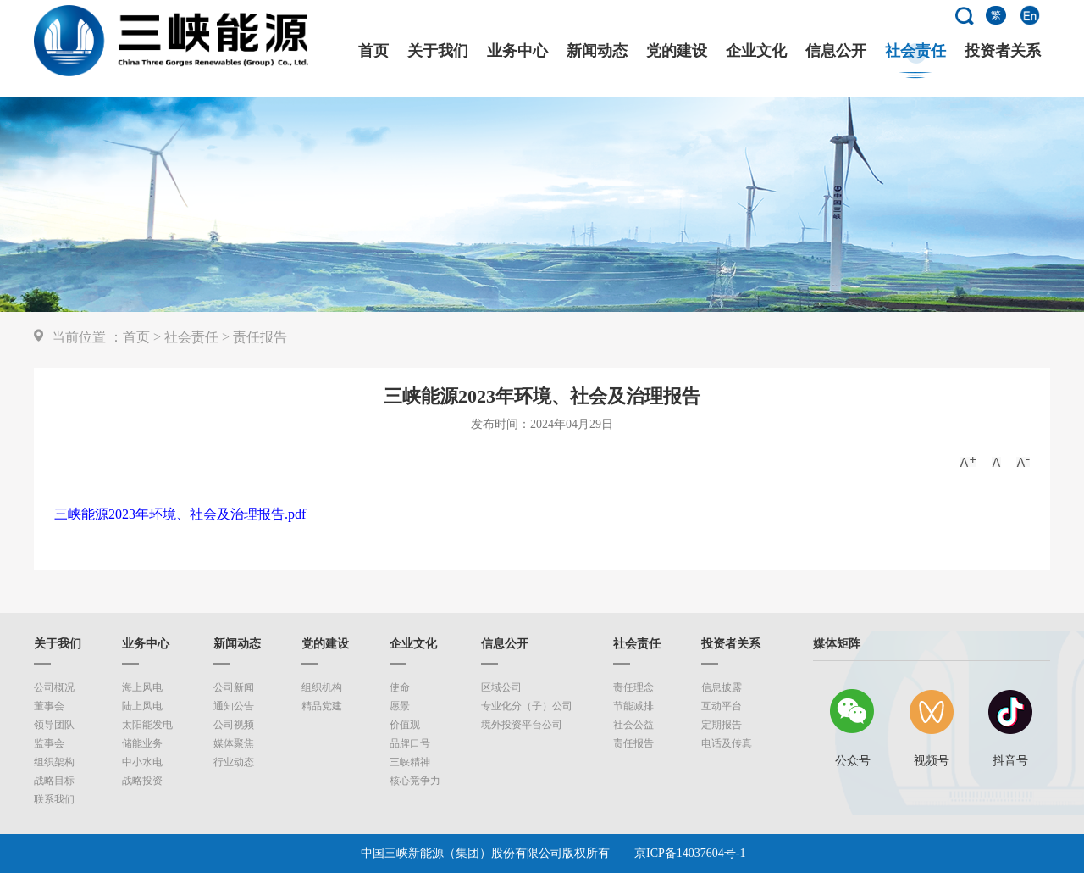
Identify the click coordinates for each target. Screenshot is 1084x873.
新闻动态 (597, 51)
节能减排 (633, 706)
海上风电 (142, 687)
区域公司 (501, 687)
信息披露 (721, 687)
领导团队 (54, 725)
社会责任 (915, 51)
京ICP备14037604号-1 (689, 853)
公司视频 (233, 725)
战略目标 (54, 781)
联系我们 (54, 799)
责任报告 (260, 337)
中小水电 (142, 762)
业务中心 (517, 51)
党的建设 (676, 51)
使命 (400, 687)
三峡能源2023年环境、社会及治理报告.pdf (180, 514)
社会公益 (633, 725)
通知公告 (233, 706)
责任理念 (633, 687)
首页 (373, 51)
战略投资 (142, 781)
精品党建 (321, 706)
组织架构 (54, 762)
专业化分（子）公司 (526, 706)
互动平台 (721, 706)
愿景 (400, 706)
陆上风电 (142, 706)
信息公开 (835, 51)
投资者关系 (1003, 51)
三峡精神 (410, 762)
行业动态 (233, 762)
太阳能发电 (147, 725)
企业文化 (756, 51)
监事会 (49, 743)
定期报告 (721, 725)
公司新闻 (233, 687)
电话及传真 (726, 743)
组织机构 (321, 687)
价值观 (405, 725)
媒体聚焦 (233, 743)
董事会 (49, 706)
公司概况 (54, 687)
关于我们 (437, 51)
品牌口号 (410, 743)
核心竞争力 (415, 781)
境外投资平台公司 (521, 725)
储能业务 (142, 743)
